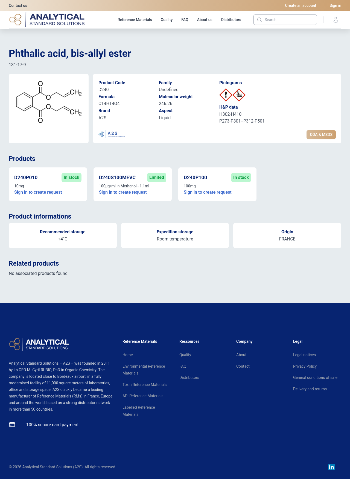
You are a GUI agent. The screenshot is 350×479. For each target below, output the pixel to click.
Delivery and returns (310, 389)
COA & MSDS (321, 134)
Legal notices (304, 355)
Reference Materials (135, 20)
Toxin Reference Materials (144, 384)
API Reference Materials (143, 396)
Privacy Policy (305, 366)
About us (204, 20)
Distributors (231, 20)
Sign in (335, 5)
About (241, 355)
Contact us (18, 5)
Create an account (300, 5)
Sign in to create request (38, 192)
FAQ (184, 20)
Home (127, 355)
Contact (243, 366)
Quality (167, 20)
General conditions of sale (315, 377)
